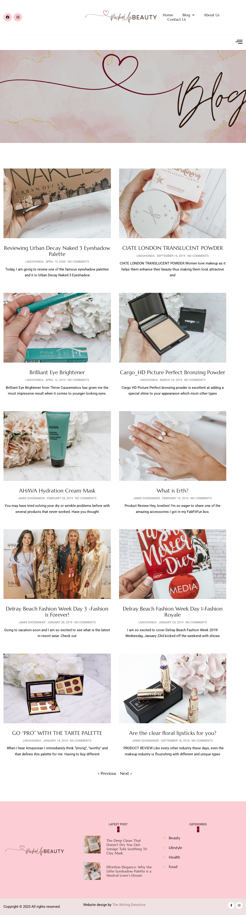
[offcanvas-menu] (239, 42)
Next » (126, 773)
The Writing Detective (129, 905)
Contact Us (176, 19)
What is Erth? (172, 490)
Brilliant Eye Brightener (57, 372)
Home (168, 15)
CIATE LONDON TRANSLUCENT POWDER (172, 248)
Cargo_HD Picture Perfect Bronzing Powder (172, 372)
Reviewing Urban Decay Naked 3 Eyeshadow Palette (57, 251)
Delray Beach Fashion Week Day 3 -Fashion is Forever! (57, 611)
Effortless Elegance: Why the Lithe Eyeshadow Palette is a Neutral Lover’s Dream (129, 871)
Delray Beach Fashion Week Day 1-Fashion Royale (173, 611)
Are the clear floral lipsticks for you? (172, 733)
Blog (189, 15)
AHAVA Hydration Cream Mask (57, 490)
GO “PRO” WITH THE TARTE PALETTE (57, 733)
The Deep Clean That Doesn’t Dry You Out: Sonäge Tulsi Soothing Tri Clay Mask (126, 846)
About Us (211, 15)
